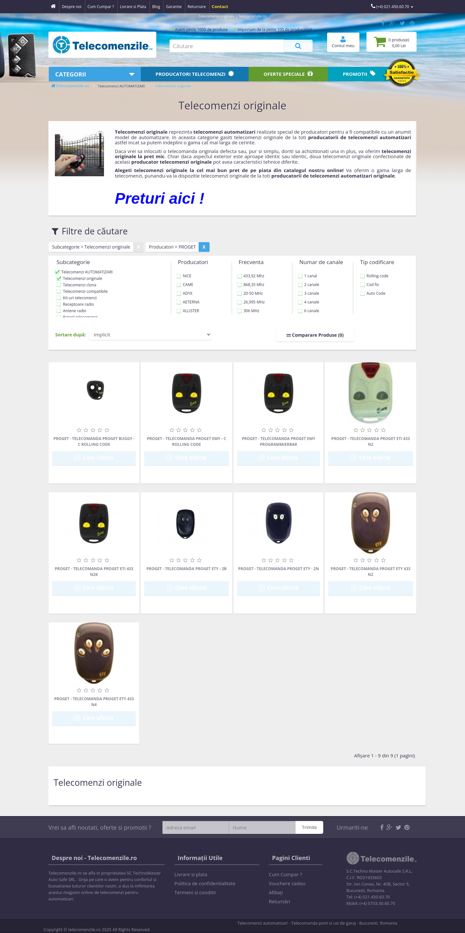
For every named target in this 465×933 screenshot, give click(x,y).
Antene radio (74, 310)
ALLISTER (187, 310)
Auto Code (372, 293)
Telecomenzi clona (79, 285)
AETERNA (188, 302)
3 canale (308, 293)
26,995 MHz (251, 302)
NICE (183, 276)
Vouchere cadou (287, 883)
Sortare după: (70, 335)
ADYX (184, 293)
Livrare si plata (190, 874)
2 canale (308, 284)
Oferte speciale (288, 73)
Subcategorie (73, 262)
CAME (184, 284)
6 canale (308, 310)
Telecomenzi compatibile (85, 291)
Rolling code (374, 276)
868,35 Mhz (250, 284)
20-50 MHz (250, 293)
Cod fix (369, 284)
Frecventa (251, 262)
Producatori (195, 73)
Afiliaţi (276, 892)
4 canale (308, 302)
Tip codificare (377, 262)
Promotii (359, 73)
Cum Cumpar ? (285, 874)
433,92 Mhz (250, 276)
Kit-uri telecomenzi (80, 298)
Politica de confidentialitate (204, 883)
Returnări (279, 901)
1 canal (307, 276)
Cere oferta (94, 457)
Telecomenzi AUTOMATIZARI (121, 86)
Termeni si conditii (195, 892)
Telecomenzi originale (173, 86)
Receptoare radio (78, 304)
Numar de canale (321, 262)
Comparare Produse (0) (315, 335)
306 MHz (248, 310)
